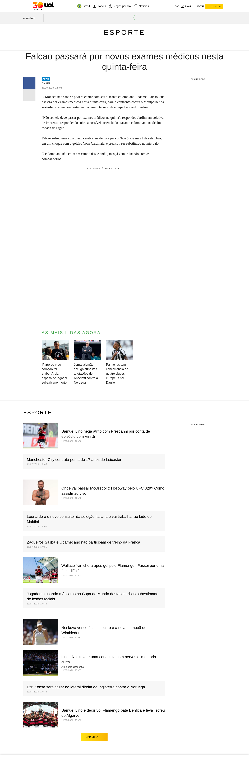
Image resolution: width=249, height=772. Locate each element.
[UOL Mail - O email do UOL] (186, 6)
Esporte (124, 32)
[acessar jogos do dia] (31, 18)
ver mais (94, 737)
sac (177, 6)
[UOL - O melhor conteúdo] (43, 6)
